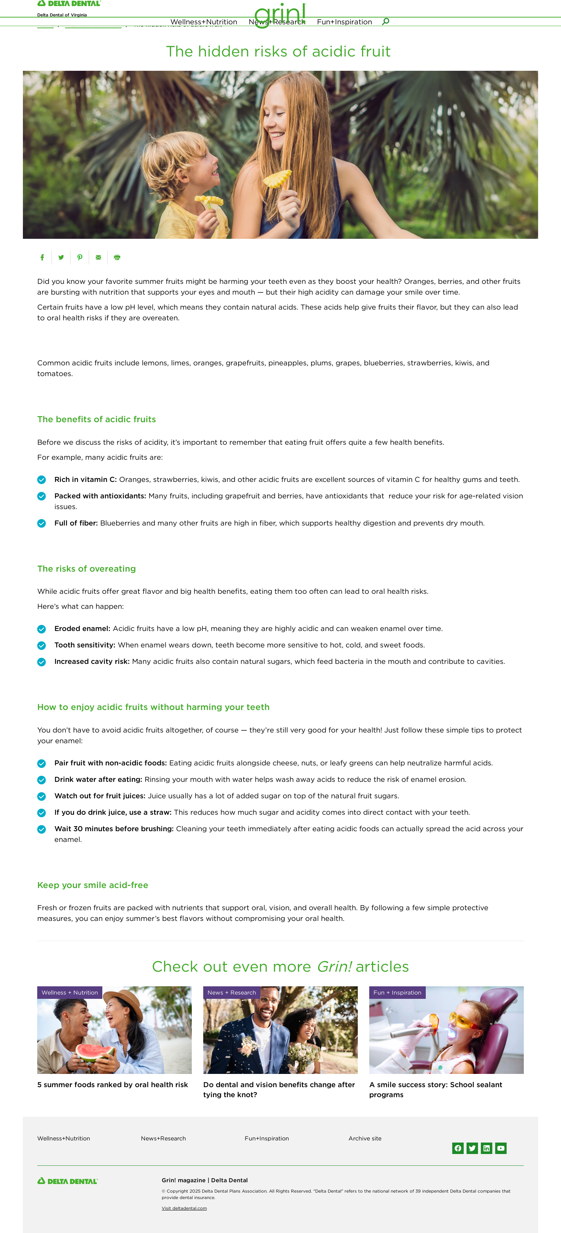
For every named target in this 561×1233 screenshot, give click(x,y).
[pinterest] (79, 257)
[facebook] (42, 257)
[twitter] (61, 257)
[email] (98, 257)
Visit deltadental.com (184, 1208)
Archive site (364, 1138)
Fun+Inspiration (344, 35)
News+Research (277, 35)
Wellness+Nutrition (203, 35)
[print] (117, 257)
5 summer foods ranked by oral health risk (112, 1084)
